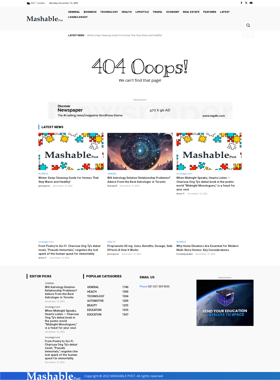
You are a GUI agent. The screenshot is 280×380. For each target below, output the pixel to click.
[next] (251, 35)
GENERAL (112, 173)
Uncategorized (183, 173)
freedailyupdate (184, 257)
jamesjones (44, 185)
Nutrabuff (112, 189)
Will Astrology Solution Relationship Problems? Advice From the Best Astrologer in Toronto (139, 181)
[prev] (245, 35)
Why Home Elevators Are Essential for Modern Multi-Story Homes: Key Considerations (204, 249)
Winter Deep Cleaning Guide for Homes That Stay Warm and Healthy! (124, 35)
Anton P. (180, 193)
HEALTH (111, 242)
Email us (147, 281)
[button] (248, 25)
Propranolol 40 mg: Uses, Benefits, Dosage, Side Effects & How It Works (139, 247)
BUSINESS (43, 173)
